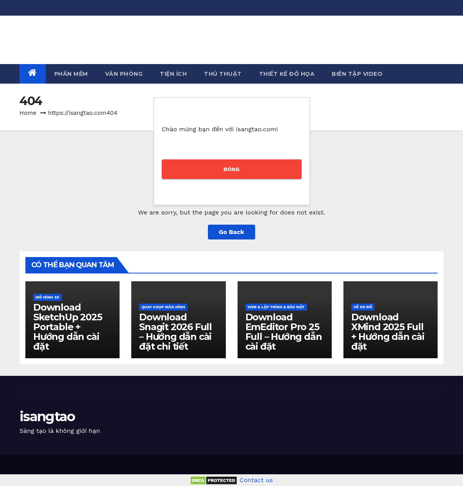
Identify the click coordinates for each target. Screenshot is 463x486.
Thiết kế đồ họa (287, 73)
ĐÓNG (231, 169)
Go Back (231, 232)
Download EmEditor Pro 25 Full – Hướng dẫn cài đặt (283, 331)
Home (28, 112)
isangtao (47, 34)
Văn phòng (124, 73)
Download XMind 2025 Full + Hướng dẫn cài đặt (387, 331)
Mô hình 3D (47, 297)
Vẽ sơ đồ (363, 307)
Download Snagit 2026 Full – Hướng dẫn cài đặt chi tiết (175, 331)
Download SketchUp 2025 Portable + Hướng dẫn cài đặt (67, 327)
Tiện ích (173, 73)
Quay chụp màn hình (163, 307)
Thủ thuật (223, 73)
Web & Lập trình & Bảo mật (276, 307)
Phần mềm (71, 73)
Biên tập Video (357, 73)
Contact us (256, 480)
